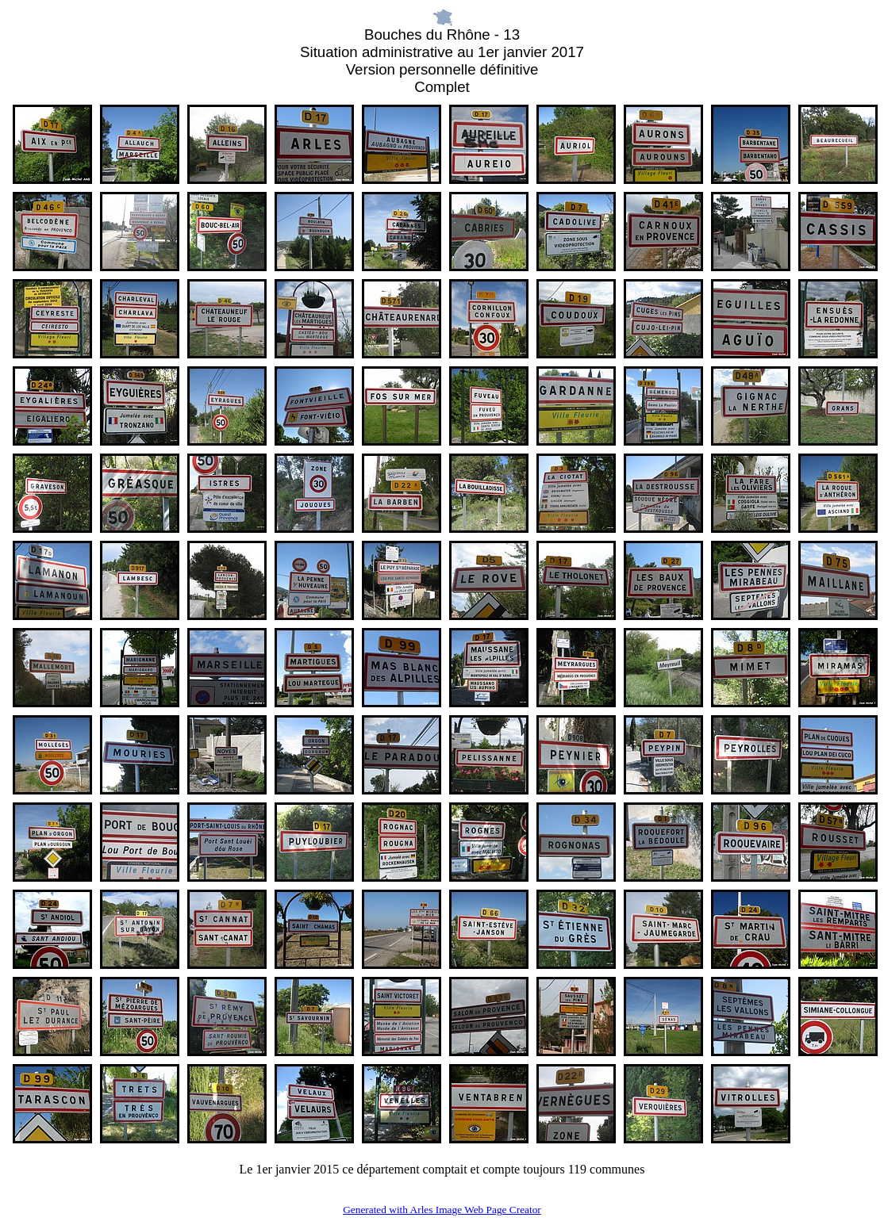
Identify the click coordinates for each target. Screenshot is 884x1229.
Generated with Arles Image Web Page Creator (442, 1210)
